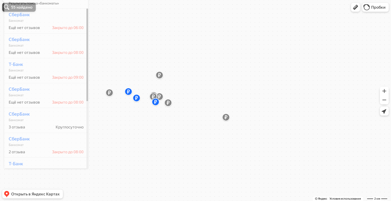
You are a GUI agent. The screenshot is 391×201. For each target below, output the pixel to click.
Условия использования (345, 198)
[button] (355, 7)
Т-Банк (13, 80)
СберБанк (16, 31)
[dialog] (43, 100)
